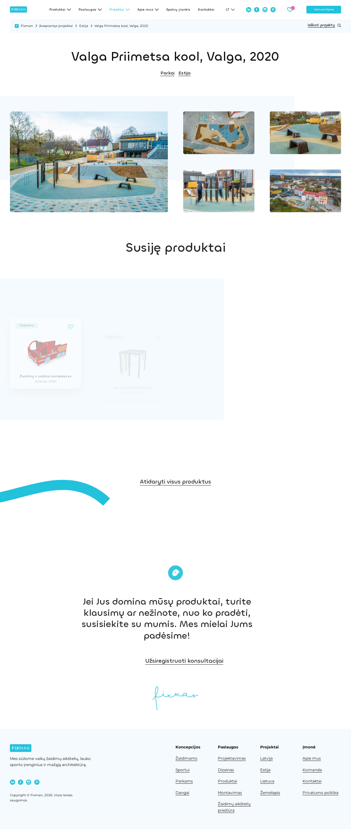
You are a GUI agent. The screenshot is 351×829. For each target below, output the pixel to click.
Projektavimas (232, 758)
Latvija (266, 758)
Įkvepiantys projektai (56, 26)
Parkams (184, 781)
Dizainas (226, 770)
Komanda (312, 770)
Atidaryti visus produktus (175, 516)
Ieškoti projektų (324, 25)
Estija (83, 26)
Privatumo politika (320, 792)
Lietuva (267, 781)
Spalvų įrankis (178, 10)
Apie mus (312, 758)
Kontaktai (206, 10)
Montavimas (230, 792)
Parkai (167, 73)
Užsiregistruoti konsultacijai (290, 661)
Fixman (27, 26)
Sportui (183, 770)
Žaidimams (186, 758)
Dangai (182, 792)
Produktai (227, 781)
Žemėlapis (270, 792)
